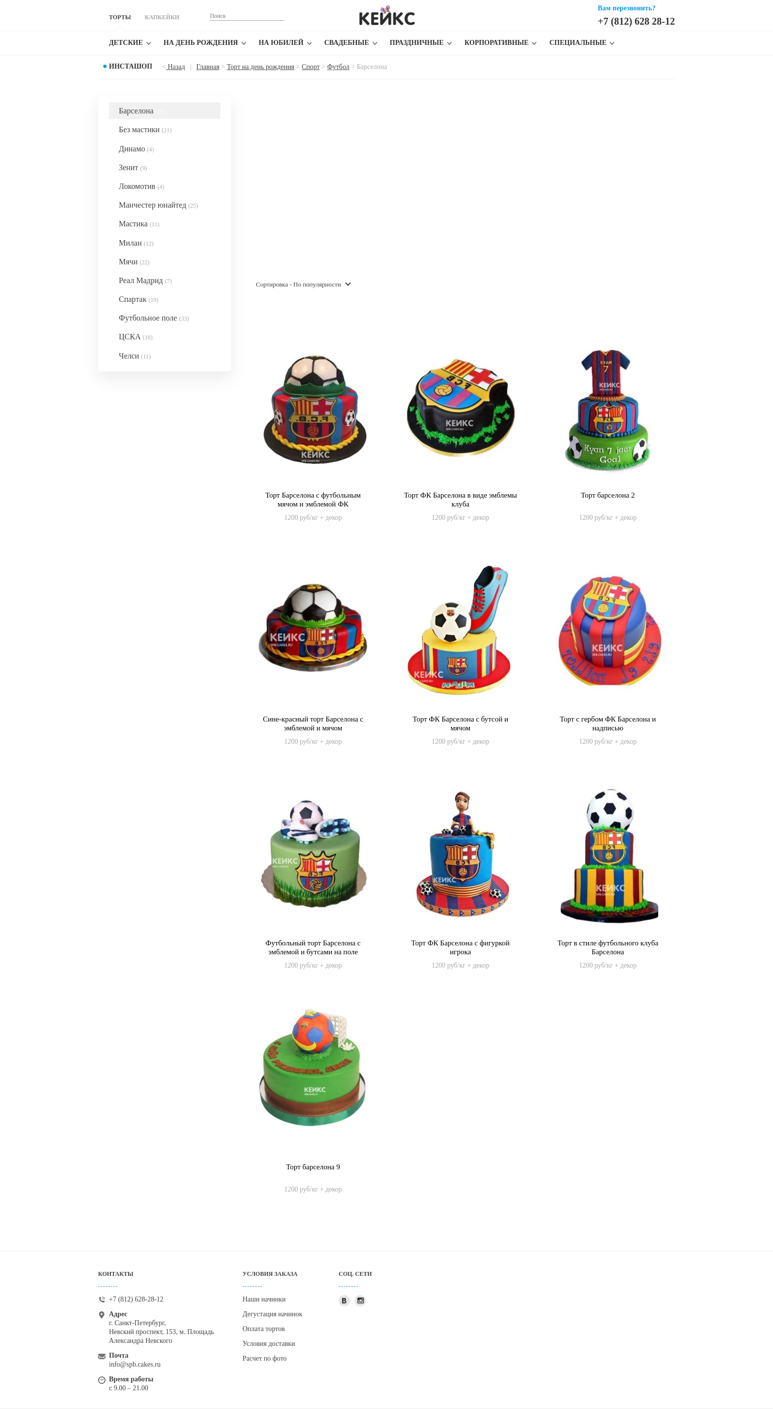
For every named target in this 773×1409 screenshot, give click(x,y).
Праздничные (417, 42)
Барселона (142, 111)
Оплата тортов (264, 1329)
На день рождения (201, 42)
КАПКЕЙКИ (161, 17)
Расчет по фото (265, 1358)
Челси (135, 356)
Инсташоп (130, 66)
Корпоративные (496, 42)
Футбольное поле (154, 318)
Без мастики (145, 129)
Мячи (134, 261)
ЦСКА (135, 336)
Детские (126, 42)
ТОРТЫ (120, 17)
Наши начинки (264, 1299)
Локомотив (141, 186)
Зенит (133, 167)
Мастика (139, 223)
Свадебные (346, 42)
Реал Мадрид (145, 280)
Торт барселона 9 (313, 1167)
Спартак (138, 299)
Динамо (136, 149)
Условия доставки (269, 1343)
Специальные (577, 42)
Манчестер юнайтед (158, 205)
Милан (136, 243)
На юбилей (281, 42)
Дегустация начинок (272, 1314)
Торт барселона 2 (607, 495)
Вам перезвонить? (627, 8)
